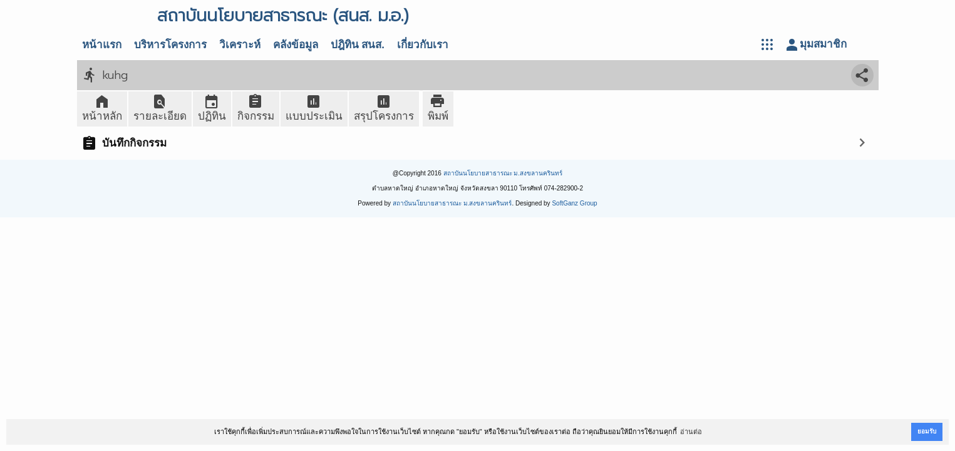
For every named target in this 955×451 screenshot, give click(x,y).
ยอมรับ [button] (926, 431)
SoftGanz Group (574, 203)
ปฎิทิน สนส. (358, 45)
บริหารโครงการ (170, 45)
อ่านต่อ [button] (691, 431)
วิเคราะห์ (240, 45)
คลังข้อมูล (295, 45)
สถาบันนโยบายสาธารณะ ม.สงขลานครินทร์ (503, 173)
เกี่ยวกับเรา (422, 45)
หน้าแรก (101, 45)
